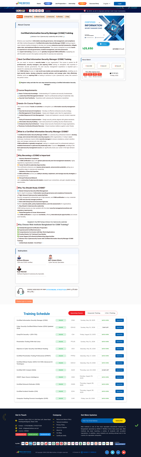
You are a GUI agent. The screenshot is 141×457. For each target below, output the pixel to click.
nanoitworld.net (45, 434)
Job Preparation (61, 3)
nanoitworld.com (21, 434)
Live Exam (82, 3)
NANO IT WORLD (102, 429)
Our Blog (59, 433)
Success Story (94, 3)
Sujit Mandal (22, 272)
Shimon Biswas (23, 260)
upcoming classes (77, 313)
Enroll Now (119, 320)
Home (39, 3)
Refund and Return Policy (63, 419)
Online (103, 44)
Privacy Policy (60, 425)
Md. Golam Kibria (54, 260)
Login (119, 3)
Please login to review (24, 301)
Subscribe (119, 421)
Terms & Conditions (62, 422)
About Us (59, 430)
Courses (48, 3)
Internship (72, 3)
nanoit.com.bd (33, 434)
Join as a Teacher (61, 427)
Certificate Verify (61, 435)
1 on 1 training (110, 313)
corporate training (94, 313)
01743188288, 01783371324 (56, 290)
